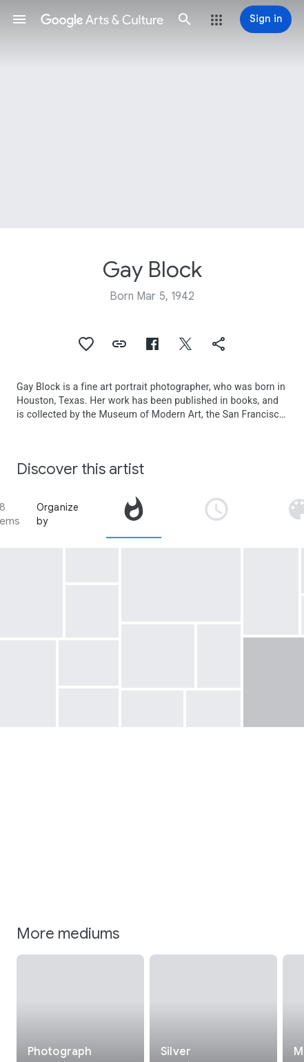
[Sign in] (266, 19)
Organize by (58, 514)
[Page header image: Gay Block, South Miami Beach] (152, 114)
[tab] (133, 514)
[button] (19, 19)
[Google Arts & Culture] (102, 19)
